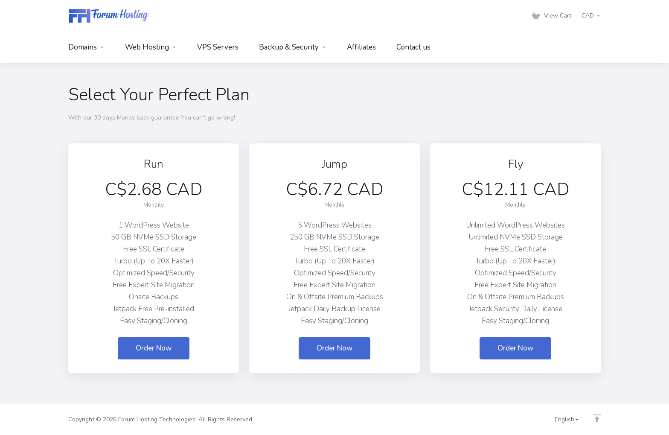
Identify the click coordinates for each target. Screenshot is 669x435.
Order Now (154, 348)
